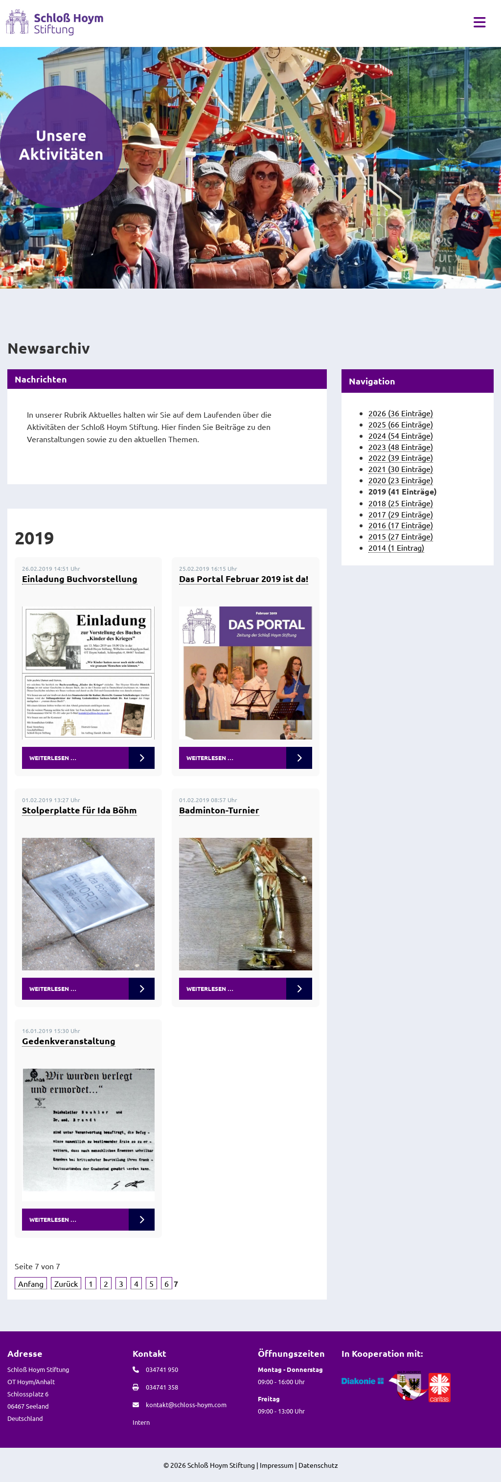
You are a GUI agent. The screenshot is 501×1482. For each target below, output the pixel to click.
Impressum (277, 1464)
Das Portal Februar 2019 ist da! (243, 578)
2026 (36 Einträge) (400, 413)
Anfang (31, 1283)
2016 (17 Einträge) (400, 525)
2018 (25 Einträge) (400, 503)
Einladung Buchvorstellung (79, 578)
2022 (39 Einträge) (400, 457)
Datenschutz (318, 1464)
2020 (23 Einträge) (400, 480)
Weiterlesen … (52, 758)
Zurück (66, 1283)
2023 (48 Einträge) (400, 446)
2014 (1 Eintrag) (396, 547)
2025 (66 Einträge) (400, 424)
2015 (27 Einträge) (400, 536)
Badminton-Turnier (219, 809)
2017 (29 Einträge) (400, 514)
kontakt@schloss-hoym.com (186, 1404)
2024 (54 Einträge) (400, 435)
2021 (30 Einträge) (400, 468)
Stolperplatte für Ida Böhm (79, 809)
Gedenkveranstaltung (68, 1040)
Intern (141, 1422)
